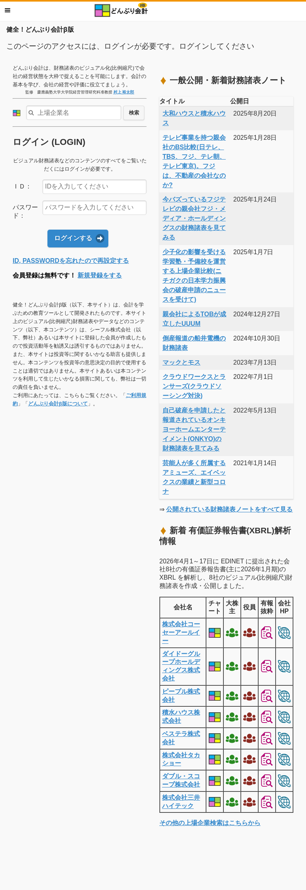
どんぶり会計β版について (58, 404)
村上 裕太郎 (123, 92)
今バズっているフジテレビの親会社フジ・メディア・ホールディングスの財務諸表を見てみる (194, 218)
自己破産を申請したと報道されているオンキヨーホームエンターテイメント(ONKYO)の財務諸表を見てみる (194, 429)
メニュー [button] (7, 10)
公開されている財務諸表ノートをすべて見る (229, 509)
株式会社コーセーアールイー (181, 632)
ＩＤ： (22, 186)
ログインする (73, 238)
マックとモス (181, 362)
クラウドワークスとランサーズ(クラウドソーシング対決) (194, 386)
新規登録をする (99, 275)
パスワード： (25, 211)
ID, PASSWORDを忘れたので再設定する (71, 260)
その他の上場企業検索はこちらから (210, 823)
